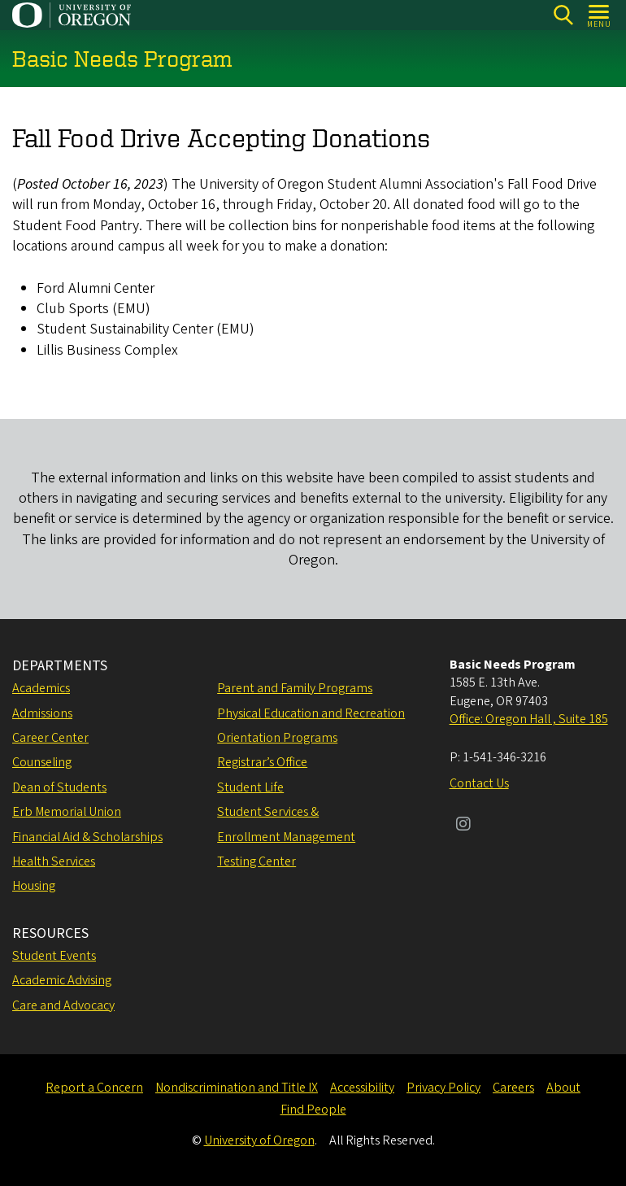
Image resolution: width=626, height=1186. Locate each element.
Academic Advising (61, 980)
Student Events (54, 956)
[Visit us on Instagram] (463, 826)
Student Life (250, 787)
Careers (513, 1088)
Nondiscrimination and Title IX (236, 1088)
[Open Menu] (599, 15)
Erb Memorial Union (66, 812)
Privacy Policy (443, 1088)
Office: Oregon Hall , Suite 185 (529, 719)
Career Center (50, 738)
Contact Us (479, 783)
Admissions (42, 713)
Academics (41, 688)
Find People (313, 1109)
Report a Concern (94, 1088)
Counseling (42, 762)
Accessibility (362, 1088)
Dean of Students (59, 787)
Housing (33, 886)
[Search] (563, 15)
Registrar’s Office (262, 762)
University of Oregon (259, 1140)
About (563, 1088)
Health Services (53, 861)
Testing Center (256, 861)
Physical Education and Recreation (311, 713)
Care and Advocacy (63, 1005)
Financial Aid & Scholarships (87, 837)
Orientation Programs (277, 738)
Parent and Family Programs (294, 688)
